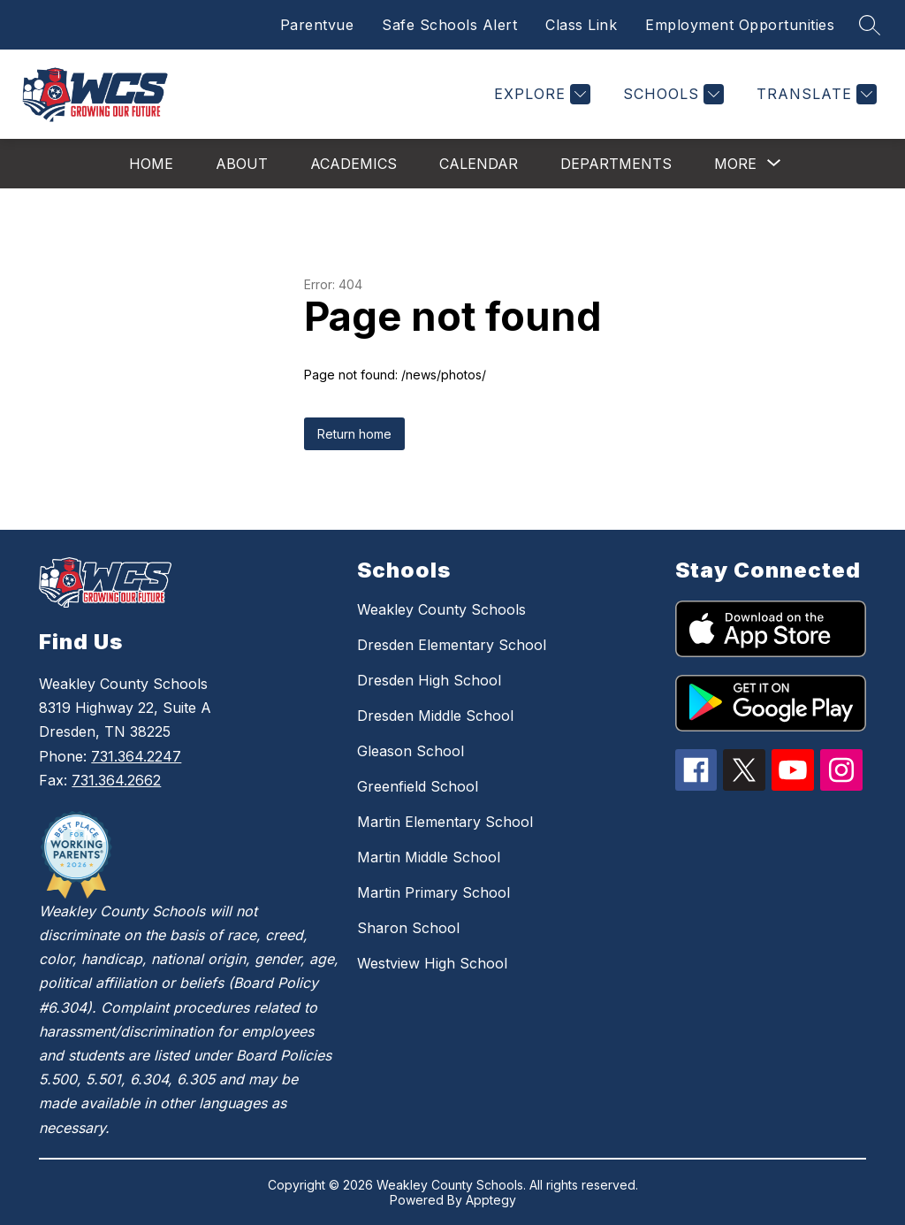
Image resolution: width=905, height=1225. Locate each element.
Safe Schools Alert (449, 25)
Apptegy (491, 1199)
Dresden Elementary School (451, 645)
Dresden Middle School (435, 715)
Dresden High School (429, 680)
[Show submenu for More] (735, 163)
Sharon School (408, 928)
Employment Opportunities (739, 25)
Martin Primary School (433, 892)
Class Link (581, 25)
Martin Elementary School (445, 822)
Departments (616, 163)
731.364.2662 (116, 780)
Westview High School (432, 963)
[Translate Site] (814, 94)
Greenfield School (417, 786)
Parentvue (317, 25)
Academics (353, 163)
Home (151, 163)
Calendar (478, 163)
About (242, 163)
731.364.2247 (136, 756)
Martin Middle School (428, 857)
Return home (354, 433)
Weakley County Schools (441, 609)
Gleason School (410, 751)
